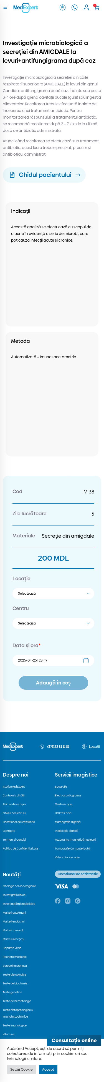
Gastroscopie (63, 804)
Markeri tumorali (13, 930)
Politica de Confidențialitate (20, 848)
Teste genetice (12, 992)
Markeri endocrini (13, 921)
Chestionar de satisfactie (19, 822)
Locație (21, 578)
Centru (20, 608)
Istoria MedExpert (14, 786)
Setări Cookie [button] (21, 1069)
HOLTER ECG (63, 813)
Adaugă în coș (53, 682)
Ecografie (61, 786)
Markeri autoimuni (14, 912)
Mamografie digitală (67, 822)
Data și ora (26, 645)
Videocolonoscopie (67, 857)
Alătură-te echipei (14, 804)
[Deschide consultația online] (74, 1040)
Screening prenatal (15, 966)
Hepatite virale (12, 948)
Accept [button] (48, 1069)
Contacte (9, 831)
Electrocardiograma (68, 795)
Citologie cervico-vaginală (19, 886)
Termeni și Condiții (14, 839)
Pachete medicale (15, 957)
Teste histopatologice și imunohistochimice (18, 1013)
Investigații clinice (14, 895)
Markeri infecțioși (13, 939)
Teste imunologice (15, 1025)
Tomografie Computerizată (72, 848)
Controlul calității (13, 795)
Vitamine (8, 1034)
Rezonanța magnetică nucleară (75, 839)
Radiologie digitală (66, 831)
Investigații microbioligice (19, 904)
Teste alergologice (14, 974)
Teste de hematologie (17, 1001)
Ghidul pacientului (14, 813)
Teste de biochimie (15, 983)
